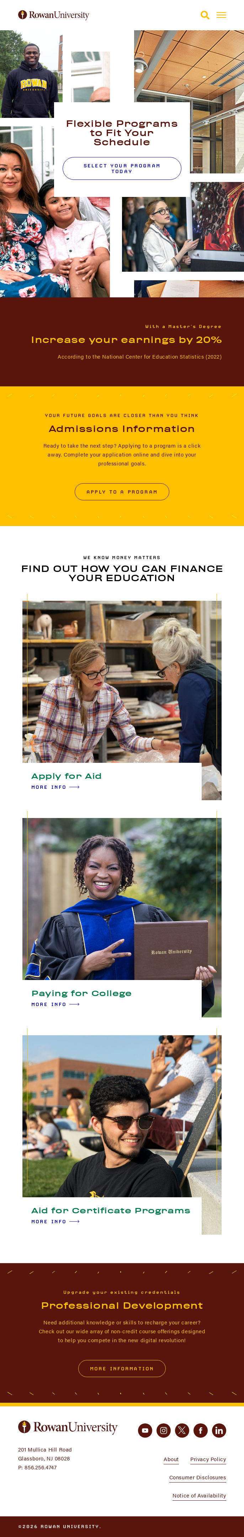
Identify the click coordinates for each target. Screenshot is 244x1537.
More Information (122, 1368)
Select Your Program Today (122, 168)
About (171, 1459)
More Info (55, 787)
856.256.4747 (41, 1467)
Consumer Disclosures (197, 1477)
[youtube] (145, 1430)
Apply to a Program (122, 492)
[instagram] (164, 1430)
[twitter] (182, 1430)
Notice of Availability (199, 1495)
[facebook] (200, 1430)
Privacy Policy (208, 1459)
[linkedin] (219, 1430)
